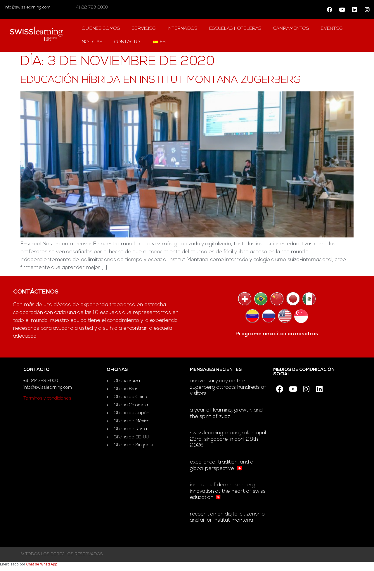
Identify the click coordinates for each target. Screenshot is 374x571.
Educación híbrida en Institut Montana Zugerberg (160, 80)
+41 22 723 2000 (90, 7)
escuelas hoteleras (235, 28)
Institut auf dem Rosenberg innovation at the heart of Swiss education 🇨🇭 (228, 491)
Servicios (144, 28)
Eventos (332, 28)
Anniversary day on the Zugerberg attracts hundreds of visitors (228, 387)
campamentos (291, 28)
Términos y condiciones (47, 398)
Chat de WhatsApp (41, 564)
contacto (127, 42)
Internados (182, 28)
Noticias (92, 42)
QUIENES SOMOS (101, 28)
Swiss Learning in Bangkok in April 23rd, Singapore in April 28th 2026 (228, 439)
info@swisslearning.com (27, 7)
